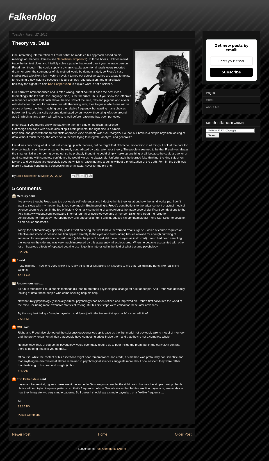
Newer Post (21, 434)
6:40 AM (23, 370)
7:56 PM (23, 319)
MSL (20, 327)
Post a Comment (29, 414)
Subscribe (231, 72)
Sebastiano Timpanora (71, 59)
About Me (212, 107)
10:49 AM (24, 275)
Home (102, 434)
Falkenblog (32, 17)
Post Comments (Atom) (111, 448)
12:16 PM (24, 406)
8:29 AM (23, 252)
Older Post (183, 434)
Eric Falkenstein (28, 379)
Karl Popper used (59, 84)
